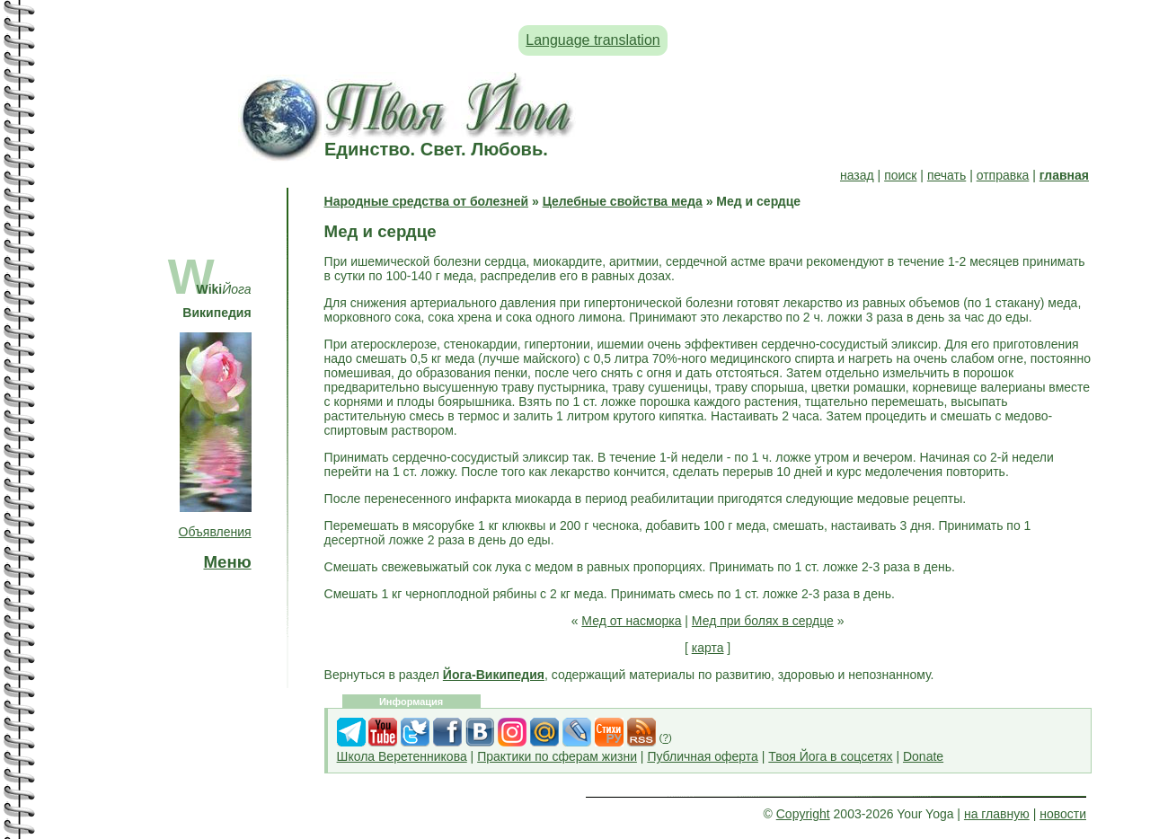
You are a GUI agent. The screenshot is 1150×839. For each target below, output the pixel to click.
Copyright (803, 814)
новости (1062, 814)
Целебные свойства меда (623, 201)
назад (857, 175)
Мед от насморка (631, 621)
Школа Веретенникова (402, 756)
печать (946, 175)
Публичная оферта (702, 756)
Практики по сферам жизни (557, 756)
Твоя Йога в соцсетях (830, 756)
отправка (1003, 175)
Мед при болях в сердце (763, 621)
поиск (900, 175)
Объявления (215, 532)
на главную (997, 814)
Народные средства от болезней (426, 201)
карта (708, 647)
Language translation (592, 40)
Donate (923, 756)
